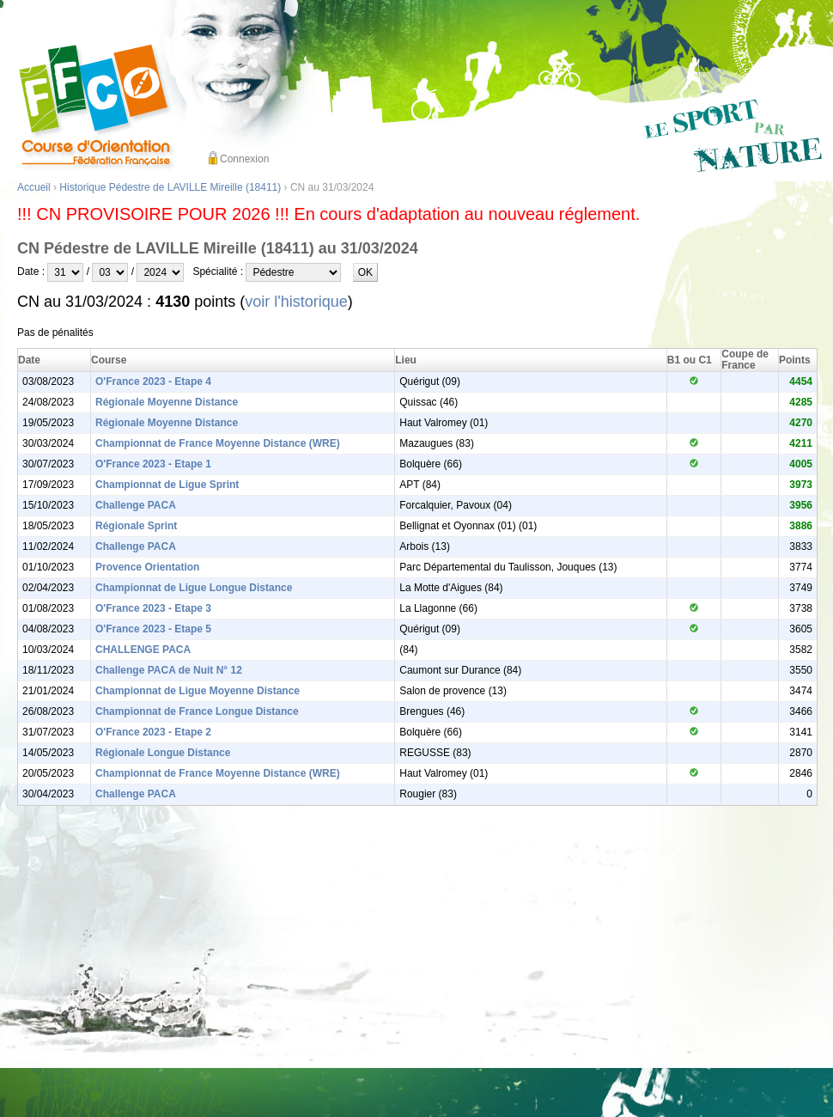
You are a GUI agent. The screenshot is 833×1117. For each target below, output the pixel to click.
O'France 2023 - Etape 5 (153, 629)
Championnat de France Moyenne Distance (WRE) (217, 443)
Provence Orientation (147, 567)
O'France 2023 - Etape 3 (153, 608)
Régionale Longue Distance (162, 753)
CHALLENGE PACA (143, 650)
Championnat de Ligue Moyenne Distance (197, 691)
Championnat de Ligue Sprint (167, 485)
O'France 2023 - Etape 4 (153, 381)
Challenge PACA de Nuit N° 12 (168, 670)
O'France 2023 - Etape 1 (153, 464)
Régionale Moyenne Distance (166, 402)
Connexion (244, 159)
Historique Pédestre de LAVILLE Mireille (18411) (170, 187)
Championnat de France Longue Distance (197, 711)
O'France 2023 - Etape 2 (153, 732)
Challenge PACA (135, 505)
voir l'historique (296, 301)
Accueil (34, 187)
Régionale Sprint (136, 526)
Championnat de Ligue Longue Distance (193, 588)
